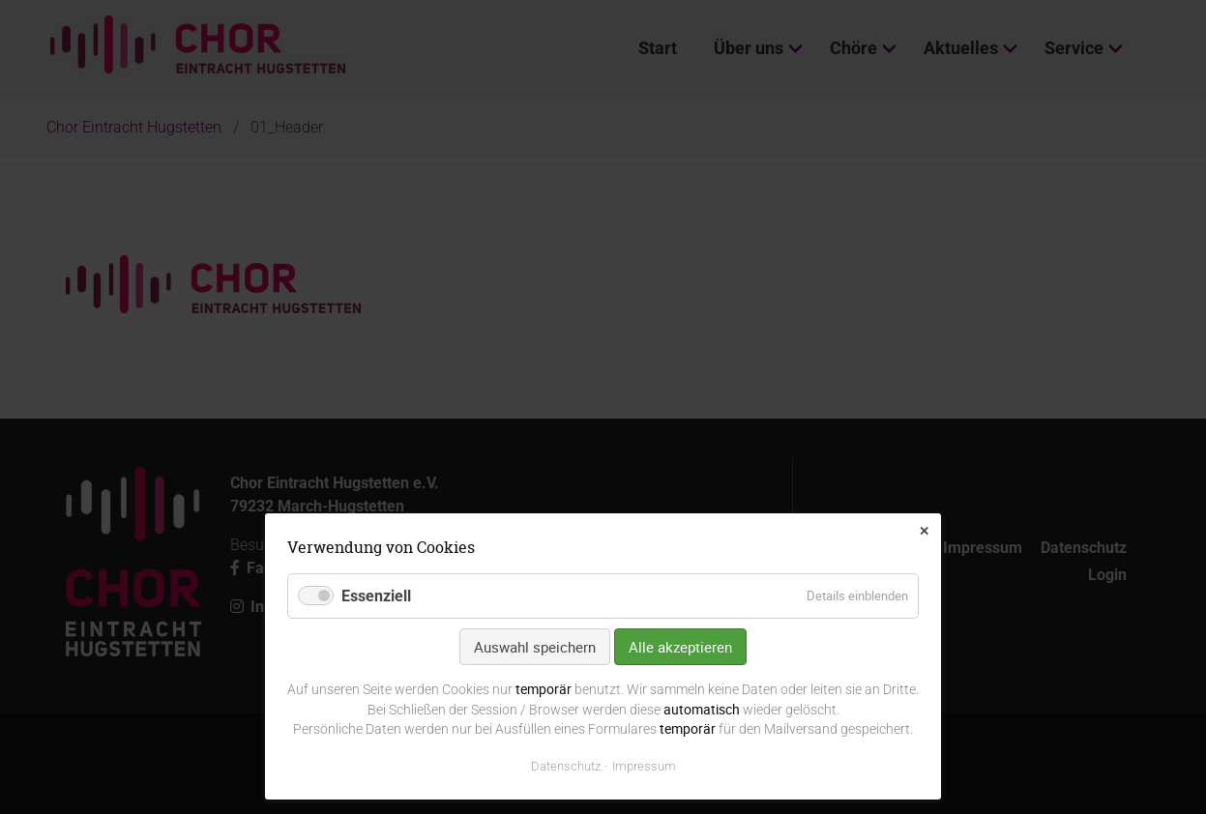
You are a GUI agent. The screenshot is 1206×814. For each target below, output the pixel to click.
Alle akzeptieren (680, 646)
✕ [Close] (924, 531)
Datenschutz (566, 766)
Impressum (644, 766)
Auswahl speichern (535, 646)
